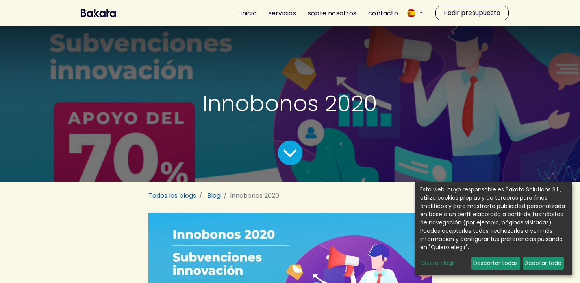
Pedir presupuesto (472, 12)
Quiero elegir (437, 263)
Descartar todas (495, 263)
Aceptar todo (543, 263)
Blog (214, 195)
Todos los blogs (172, 195)
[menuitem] (245, 13)
